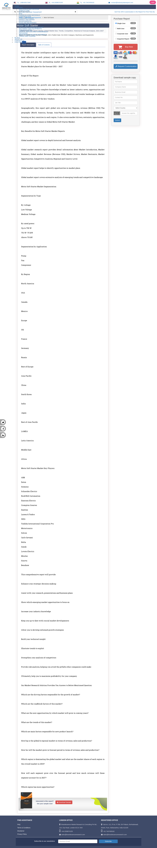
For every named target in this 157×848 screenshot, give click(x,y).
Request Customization (126, 66)
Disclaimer (20, 831)
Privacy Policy (22, 834)
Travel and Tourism (27, 36)
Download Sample (64, 802)
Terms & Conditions (23, 828)
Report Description (28, 45)
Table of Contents (44, 45)
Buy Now (125, 47)
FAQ (18, 824)
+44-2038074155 (56, 2)
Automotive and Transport (30, 12)
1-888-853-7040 (24, 2)
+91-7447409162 (87, 2)
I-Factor (20, 42)
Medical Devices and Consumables (33, 32)
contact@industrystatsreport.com (120, 2)
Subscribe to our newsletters (44, 841)
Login (153, 2)
